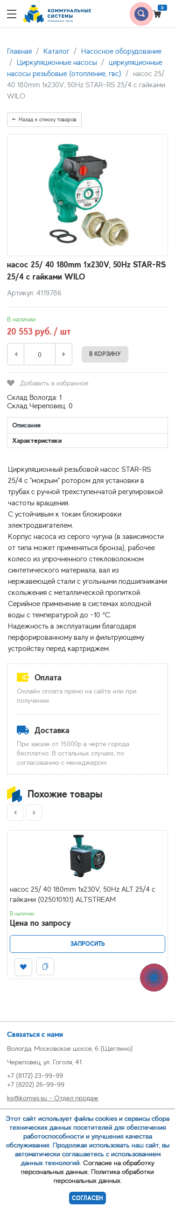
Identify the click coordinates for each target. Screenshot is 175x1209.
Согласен (87, 1198)
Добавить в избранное (48, 383)
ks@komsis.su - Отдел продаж (52, 1098)
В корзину (105, 353)
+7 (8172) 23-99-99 (35, 1075)
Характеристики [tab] (37, 440)
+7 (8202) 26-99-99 (35, 1084)
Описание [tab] (26, 425)
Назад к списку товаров (44, 119)
